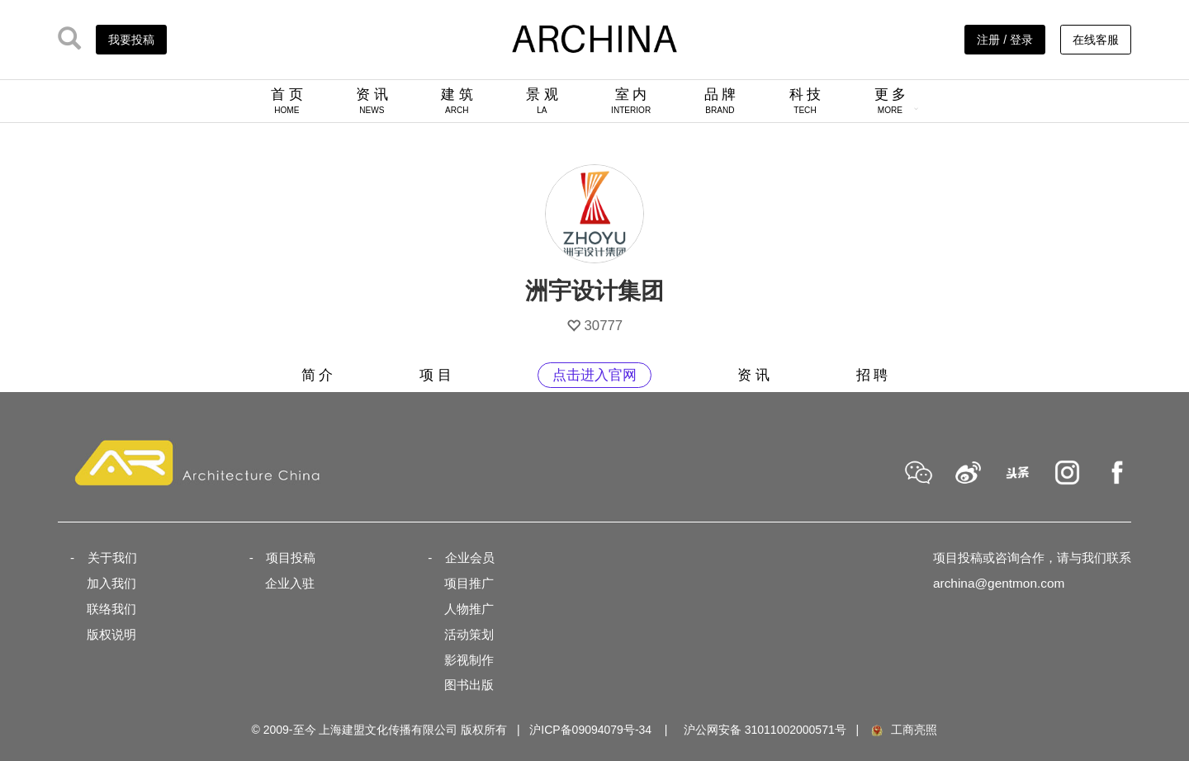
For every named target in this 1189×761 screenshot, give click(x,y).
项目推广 (469, 583)
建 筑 (457, 101)
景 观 (542, 101)
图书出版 (469, 685)
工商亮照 (903, 729)
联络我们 (111, 609)
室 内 (631, 101)
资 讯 (372, 101)
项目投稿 (290, 558)
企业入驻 (290, 583)
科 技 (805, 101)
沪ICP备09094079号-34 (590, 729)
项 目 (435, 375)
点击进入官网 (594, 375)
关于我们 (112, 558)
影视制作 (469, 660)
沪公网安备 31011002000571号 (765, 729)
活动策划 (469, 634)
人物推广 (469, 609)
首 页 (287, 101)
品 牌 (720, 101)
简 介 (317, 375)
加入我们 (111, 583)
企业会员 (470, 558)
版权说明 (111, 634)
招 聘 (872, 375)
